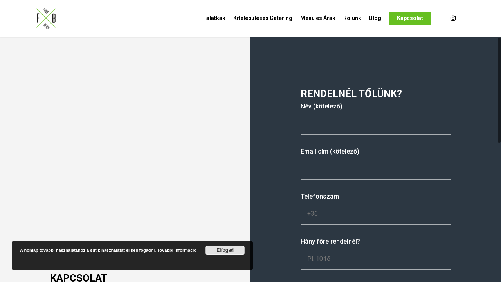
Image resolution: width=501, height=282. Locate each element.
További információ (176, 250)
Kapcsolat (410, 18)
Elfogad (225, 250)
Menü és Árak (317, 18)
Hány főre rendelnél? (376, 254)
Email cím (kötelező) (376, 164)
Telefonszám (376, 209)
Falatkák (214, 18)
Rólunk (352, 18)
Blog (375, 18)
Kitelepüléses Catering (262, 18)
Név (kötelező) (376, 119)
